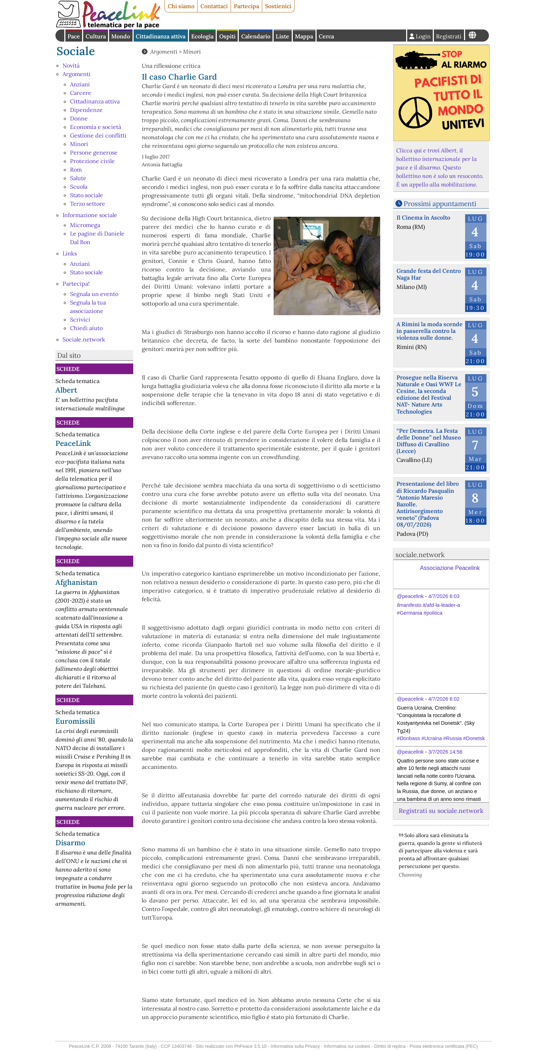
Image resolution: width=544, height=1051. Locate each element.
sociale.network (420, 554)
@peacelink (410, 596)
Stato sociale (86, 195)
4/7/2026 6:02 (443, 699)
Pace (74, 36)
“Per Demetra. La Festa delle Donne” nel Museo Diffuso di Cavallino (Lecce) (429, 441)
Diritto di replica (389, 1046)
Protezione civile (92, 161)
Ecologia (202, 36)
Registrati (449, 36)
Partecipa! (76, 283)
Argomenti (77, 73)
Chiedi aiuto (86, 328)
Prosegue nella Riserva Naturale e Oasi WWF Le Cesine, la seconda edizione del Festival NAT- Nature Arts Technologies (429, 394)
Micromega (85, 224)
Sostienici (278, 6)
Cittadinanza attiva (160, 36)
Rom (76, 169)
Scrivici (80, 319)
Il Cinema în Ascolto (423, 217)
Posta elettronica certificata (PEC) (444, 1046)
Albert (66, 390)
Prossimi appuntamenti (440, 203)
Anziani (80, 84)
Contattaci (214, 6)
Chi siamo (181, 6)
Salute (78, 178)
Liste (282, 36)
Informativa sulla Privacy (295, 1046)
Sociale (75, 51)
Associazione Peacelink (450, 568)
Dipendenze (86, 109)
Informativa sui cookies (347, 1046)
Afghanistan (76, 582)
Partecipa (246, 6)
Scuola (78, 186)
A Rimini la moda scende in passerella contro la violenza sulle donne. (430, 330)
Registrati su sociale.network (441, 811)
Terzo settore (87, 203)
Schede (68, 368)
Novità (71, 65)
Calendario (255, 36)
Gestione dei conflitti (98, 135)
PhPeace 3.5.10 (250, 1046)
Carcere (80, 92)
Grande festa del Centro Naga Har (429, 274)
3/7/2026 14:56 (445, 752)
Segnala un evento (94, 293)
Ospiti (227, 36)
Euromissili (75, 721)
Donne (79, 118)
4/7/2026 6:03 (443, 596)
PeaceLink (73, 443)
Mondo (120, 36)
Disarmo (70, 842)
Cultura (96, 36)
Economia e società (95, 126)
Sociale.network (84, 339)
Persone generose (94, 152)
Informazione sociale (90, 215)
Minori (79, 143)
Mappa (304, 36)
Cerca (326, 36)
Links (70, 253)
